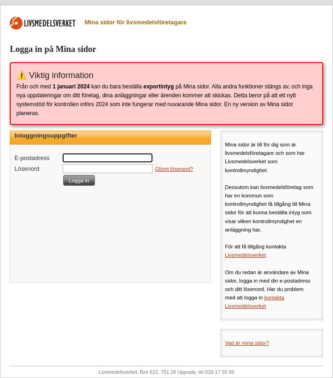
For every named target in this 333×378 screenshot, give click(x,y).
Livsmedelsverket (245, 255)
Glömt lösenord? (174, 169)
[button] (79, 180)
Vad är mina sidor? (247, 343)
